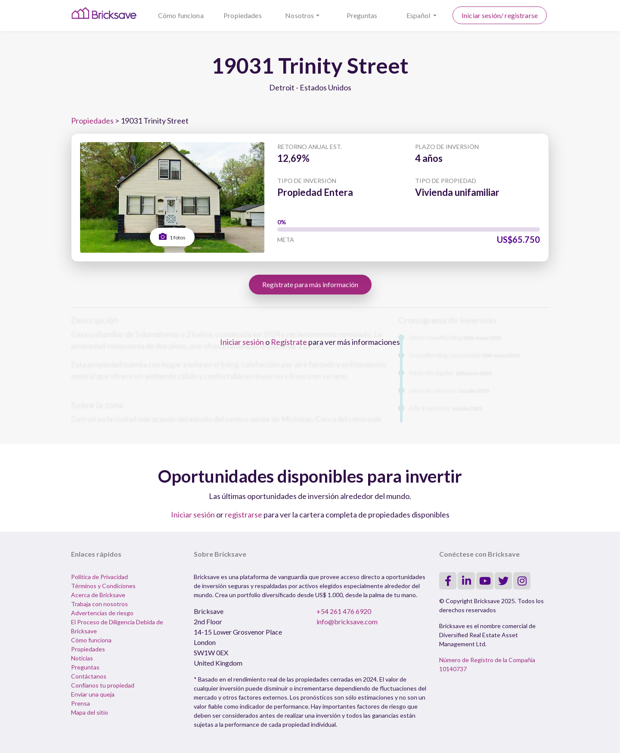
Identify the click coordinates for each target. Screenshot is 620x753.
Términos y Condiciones (103, 585)
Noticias (82, 658)
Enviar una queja (93, 694)
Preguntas (362, 15)
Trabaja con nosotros (99, 603)
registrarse (243, 514)
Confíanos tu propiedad (102, 685)
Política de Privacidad (99, 576)
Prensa (80, 703)
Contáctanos (88, 676)
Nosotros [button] (299, 15)
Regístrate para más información (310, 284)
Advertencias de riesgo (102, 613)
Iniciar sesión (242, 342)
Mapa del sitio (89, 712)
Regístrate (289, 342)
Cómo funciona (181, 15)
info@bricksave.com (347, 621)
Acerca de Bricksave (98, 594)
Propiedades (242, 15)
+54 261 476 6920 (343, 611)
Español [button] (418, 15)
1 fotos (172, 236)
